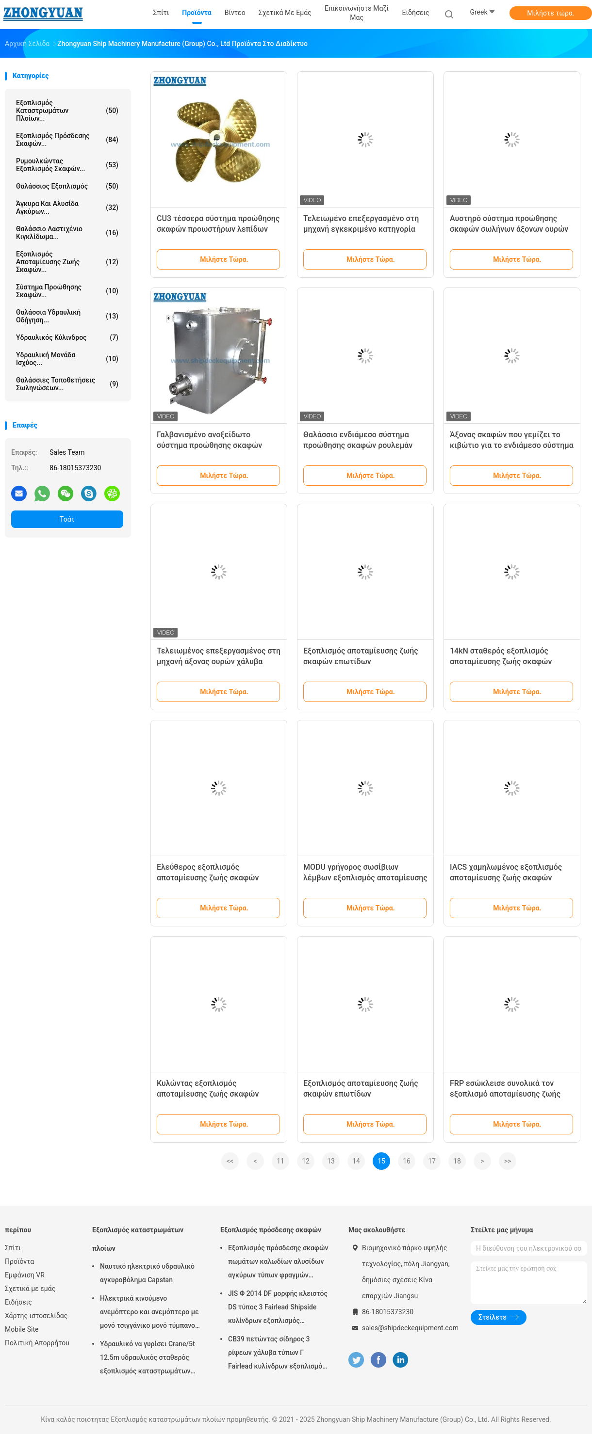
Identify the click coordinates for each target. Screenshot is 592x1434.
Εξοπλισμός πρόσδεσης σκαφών (270, 1230)
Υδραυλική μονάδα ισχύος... (67, 358)
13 (331, 1161)
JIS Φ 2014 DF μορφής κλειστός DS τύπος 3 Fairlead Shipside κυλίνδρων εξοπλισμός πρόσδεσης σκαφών (278, 1308)
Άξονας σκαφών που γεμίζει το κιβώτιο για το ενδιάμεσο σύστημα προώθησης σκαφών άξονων (512, 445)
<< (230, 1161)
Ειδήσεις (18, 1302)
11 (280, 1161)
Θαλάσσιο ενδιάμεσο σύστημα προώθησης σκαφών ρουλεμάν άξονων (357, 445)
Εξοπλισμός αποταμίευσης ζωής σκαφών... (67, 261)
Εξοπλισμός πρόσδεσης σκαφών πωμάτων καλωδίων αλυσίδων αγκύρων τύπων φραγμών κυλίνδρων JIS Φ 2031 (278, 1263)
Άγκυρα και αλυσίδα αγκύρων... (67, 207)
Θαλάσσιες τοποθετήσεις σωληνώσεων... (67, 384)
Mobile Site (22, 1329)
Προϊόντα (19, 1261)
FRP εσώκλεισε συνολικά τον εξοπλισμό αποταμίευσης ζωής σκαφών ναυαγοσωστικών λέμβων (511, 1094)
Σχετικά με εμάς (30, 1288)
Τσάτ (67, 519)
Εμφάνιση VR (25, 1275)
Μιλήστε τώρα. (550, 13)
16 (407, 1161)
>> (507, 1161)
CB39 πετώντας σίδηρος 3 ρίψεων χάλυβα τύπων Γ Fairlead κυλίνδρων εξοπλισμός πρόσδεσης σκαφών (277, 1354)
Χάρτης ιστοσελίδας (36, 1316)
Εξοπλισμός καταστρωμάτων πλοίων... (67, 110)
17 (432, 1161)
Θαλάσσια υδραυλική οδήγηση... (67, 316)
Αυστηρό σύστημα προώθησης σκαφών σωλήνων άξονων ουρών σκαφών (509, 229)
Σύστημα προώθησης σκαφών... (67, 291)
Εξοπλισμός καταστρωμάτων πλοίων (137, 1239)
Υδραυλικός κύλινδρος (67, 337)
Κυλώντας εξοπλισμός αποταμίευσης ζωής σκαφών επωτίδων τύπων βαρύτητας (208, 1094)
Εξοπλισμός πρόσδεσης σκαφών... (67, 139)
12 (306, 1161)
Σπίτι (13, 1248)
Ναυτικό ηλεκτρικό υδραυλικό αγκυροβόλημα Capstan (147, 1273)
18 (457, 1161)
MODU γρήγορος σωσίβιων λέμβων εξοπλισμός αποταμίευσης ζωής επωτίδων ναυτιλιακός (365, 877)
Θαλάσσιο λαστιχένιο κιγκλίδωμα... (67, 232)
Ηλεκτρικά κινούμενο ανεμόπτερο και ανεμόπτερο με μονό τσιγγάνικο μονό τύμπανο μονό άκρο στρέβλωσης (149, 1313)
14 (356, 1161)
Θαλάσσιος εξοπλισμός (67, 186)
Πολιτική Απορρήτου (37, 1343)
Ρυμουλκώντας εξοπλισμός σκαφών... (67, 165)
